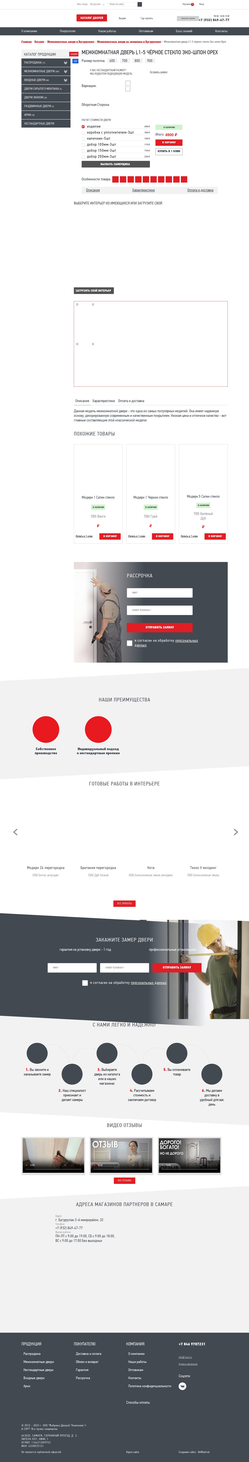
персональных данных (149, 983)
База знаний (184, 31)
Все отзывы (124, 1180)
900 (149, 61)
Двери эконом (35, 97)
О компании (29, 31)
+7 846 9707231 (192, 1344)
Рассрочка (83, 1378)
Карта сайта (132, 1452)
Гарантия (82, 1370)
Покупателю (67, 31)
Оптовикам (146, 31)
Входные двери (36, 80)
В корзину (169, 142)
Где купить (147, 18)
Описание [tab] (82, 401)
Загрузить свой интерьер (93, 290)
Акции (122, 18)
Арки (29, 115)
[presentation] (15, 832)
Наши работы (107, 31)
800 (137, 61)
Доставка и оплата (88, 1354)
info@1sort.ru (185, 1357)
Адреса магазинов (188, 1364)
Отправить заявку (160, 627)
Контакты (221, 31)
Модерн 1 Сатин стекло (98, 498)
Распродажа (34, 62)
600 (112, 61)
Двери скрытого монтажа (43, 88)
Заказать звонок (188, 18)
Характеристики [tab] (103, 401)
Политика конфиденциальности (149, 1386)
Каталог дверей (92, 18)
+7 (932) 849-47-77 (214, 20)
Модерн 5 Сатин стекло (203, 497)
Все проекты (124, 903)
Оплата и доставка (200, 190)
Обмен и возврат (87, 1362)
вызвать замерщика (115, 164)
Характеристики (143, 190)
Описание (93, 190)
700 (124, 61)
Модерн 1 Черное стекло (150, 498)
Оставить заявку (158, 72)
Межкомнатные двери (41, 71)
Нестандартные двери (39, 123)
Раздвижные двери (39, 106)
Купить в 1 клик (169, 151)
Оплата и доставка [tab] (131, 401)
